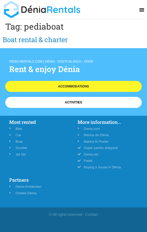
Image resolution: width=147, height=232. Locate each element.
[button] (142, 10)
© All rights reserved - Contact (73, 214)
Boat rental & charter (35, 39)
